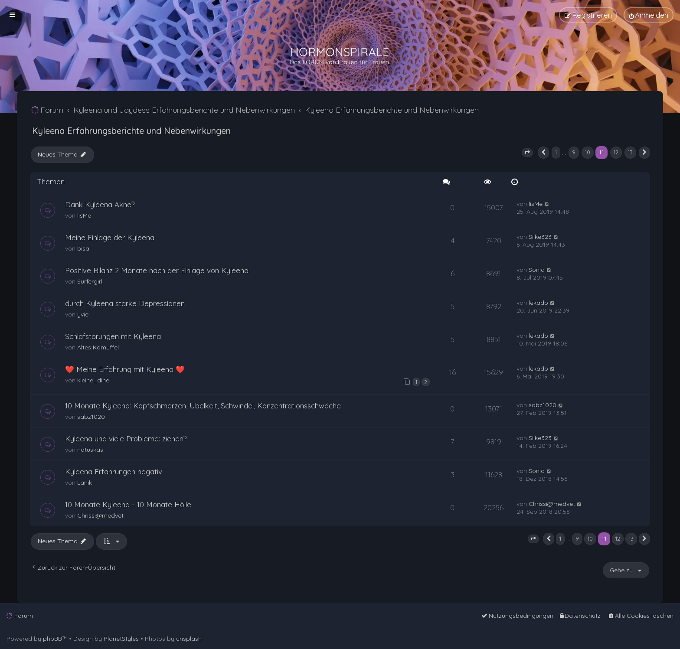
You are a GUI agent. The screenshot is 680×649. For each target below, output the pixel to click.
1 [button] (556, 152)
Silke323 (540, 237)
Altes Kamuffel (98, 347)
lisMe (84, 215)
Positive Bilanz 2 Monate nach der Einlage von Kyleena (156, 270)
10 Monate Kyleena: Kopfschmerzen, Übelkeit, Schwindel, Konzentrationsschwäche (203, 405)
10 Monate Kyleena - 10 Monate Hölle (128, 504)
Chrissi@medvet (100, 515)
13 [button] (630, 152)
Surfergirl (89, 281)
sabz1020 (91, 417)
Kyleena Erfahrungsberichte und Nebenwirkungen (131, 130)
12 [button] (616, 152)
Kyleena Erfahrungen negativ (113, 471)
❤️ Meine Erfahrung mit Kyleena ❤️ (125, 369)
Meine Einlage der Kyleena (109, 237)
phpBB (52, 638)
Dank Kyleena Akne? (100, 204)
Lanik (84, 482)
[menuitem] (648, 15)
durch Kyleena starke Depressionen (125, 303)
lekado (538, 303)
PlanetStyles (121, 638)
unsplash (189, 638)
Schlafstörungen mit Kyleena (113, 336)
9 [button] (573, 152)
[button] (527, 152)
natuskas (90, 449)
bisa (83, 248)
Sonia (537, 270)
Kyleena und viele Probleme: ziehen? (126, 438)
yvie (82, 314)
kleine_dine (93, 380)
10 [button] (587, 152)
